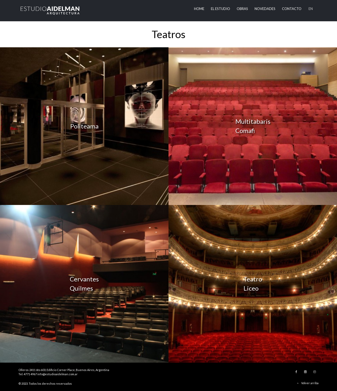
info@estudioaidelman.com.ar (57, 374)
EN (311, 9)
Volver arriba (310, 383)
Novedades (265, 9)
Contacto (291, 9)
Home (199, 9)
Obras (242, 9)
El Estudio (220, 9)
